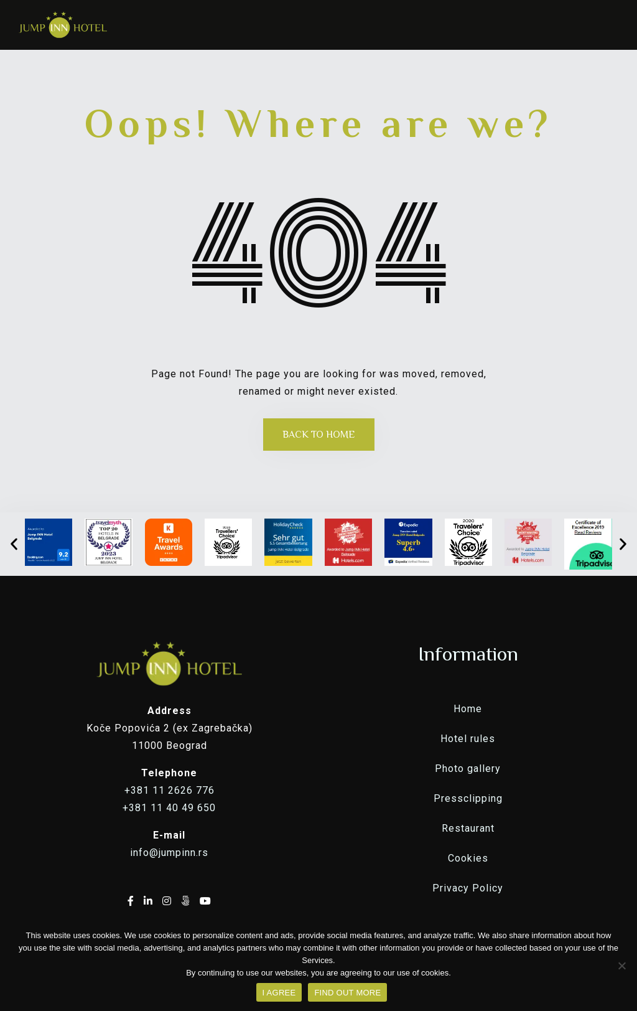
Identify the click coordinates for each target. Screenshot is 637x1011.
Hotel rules (467, 739)
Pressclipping (468, 798)
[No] (621, 965)
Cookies (468, 858)
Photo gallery (468, 768)
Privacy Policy (467, 888)
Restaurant (468, 828)
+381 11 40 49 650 (169, 808)
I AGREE (279, 992)
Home (467, 709)
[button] (14, 544)
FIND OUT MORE (347, 992)
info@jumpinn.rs (169, 852)
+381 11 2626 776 (169, 790)
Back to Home (318, 434)
